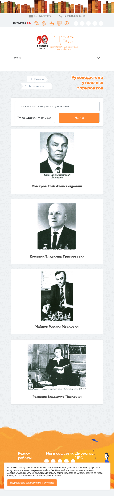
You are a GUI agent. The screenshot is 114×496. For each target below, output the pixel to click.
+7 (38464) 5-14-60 (74, 16)
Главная (37, 79)
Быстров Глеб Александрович (57, 186)
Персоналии (35, 86)
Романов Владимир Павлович (57, 397)
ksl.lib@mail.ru (42, 16)
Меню (17, 57)
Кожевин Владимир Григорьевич (57, 256)
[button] (35, 118)
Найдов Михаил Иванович (57, 326)
